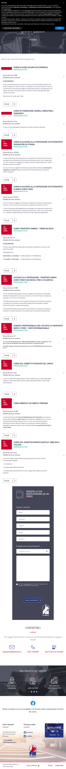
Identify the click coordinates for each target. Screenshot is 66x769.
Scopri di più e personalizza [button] (12, 28)
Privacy (50, 765)
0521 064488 (8, 740)
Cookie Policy (59, 765)
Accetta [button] (60, 28)
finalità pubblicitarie (49, 14)
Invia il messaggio (33, 600)
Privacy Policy (27, 584)
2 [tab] (32, 692)
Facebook (27, 709)
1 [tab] (29, 692)
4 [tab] (37, 692)
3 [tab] (34, 692)
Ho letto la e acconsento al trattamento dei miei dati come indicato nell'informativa (32, 584)
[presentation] (29, 593)
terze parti (27, 10)
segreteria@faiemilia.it (9, 742)
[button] (63, 2)
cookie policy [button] (7, 9)
